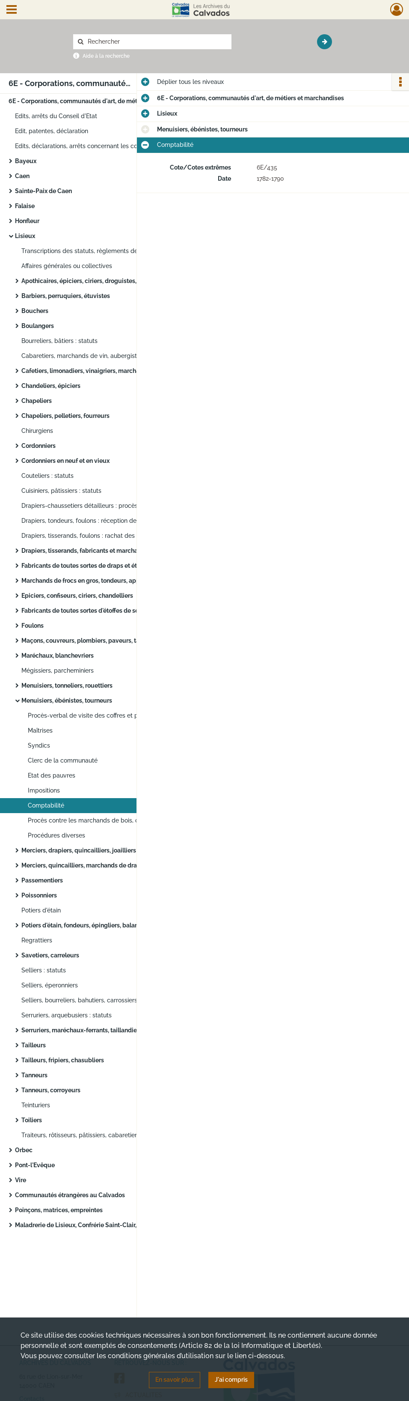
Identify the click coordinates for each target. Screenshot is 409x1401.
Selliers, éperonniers (49, 985)
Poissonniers (39, 895)
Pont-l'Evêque (35, 1165)
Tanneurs (34, 1075)
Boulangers (37, 325)
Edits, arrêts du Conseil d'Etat (56, 116)
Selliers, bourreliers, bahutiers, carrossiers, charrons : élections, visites (107, 1000)
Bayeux (25, 161)
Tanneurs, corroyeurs (50, 1090)
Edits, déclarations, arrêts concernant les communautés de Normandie (100, 146)
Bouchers (34, 310)
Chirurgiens (37, 430)
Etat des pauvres (51, 775)
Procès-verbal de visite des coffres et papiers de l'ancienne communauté (113, 715)
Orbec (24, 1150)
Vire (20, 1180)
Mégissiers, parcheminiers (57, 670)
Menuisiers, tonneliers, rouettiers (67, 685)
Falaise (25, 206)
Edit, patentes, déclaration (51, 131)
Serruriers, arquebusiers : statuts (66, 1015)
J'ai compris (231, 1379)
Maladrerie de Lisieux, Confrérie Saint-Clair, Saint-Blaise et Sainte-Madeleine (100, 1225)
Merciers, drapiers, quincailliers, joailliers (78, 850)
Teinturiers (35, 1105)
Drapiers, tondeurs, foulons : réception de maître (88, 520)
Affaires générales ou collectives (66, 265)
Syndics (39, 745)
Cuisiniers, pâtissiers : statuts (61, 490)
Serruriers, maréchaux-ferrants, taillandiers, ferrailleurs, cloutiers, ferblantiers (107, 1030)
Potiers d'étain (41, 910)
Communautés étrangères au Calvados (70, 1195)
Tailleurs (33, 1045)
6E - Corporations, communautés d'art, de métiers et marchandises (94, 101)
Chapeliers (36, 400)
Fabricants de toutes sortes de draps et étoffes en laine (97, 565)
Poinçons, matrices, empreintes (59, 1210)
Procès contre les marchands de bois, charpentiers (99, 820)
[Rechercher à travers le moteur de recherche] (156, 41)
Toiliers (31, 1120)
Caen (22, 176)
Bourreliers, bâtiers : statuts (59, 340)
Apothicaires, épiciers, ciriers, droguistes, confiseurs (94, 280)
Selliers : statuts (43, 970)
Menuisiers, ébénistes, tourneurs (66, 700)
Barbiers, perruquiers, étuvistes (65, 295)
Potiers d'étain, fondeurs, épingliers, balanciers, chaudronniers (107, 925)
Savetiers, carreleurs (50, 955)
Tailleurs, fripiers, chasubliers (62, 1060)
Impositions (44, 790)
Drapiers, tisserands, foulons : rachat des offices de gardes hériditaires (107, 535)
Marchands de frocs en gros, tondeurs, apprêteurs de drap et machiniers (107, 580)
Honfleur (27, 221)
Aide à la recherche (106, 56)
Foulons (32, 625)
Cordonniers (38, 445)
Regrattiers (36, 940)
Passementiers (42, 880)
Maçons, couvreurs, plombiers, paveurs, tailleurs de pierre (102, 640)
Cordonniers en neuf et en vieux (65, 460)
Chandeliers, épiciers (50, 385)
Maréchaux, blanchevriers (57, 655)
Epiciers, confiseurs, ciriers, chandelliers (77, 595)
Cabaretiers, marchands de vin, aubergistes (82, 355)
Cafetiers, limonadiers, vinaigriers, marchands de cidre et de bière (107, 370)
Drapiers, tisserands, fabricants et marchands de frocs (96, 550)
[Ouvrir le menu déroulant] (11, 10)
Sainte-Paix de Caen (43, 191)
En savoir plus (174, 1379)
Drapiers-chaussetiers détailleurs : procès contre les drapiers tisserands (107, 505)
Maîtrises (40, 730)
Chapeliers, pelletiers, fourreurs (65, 415)
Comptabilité (46, 805)
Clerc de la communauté (63, 760)
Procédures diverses (56, 835)
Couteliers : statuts (47, 475)
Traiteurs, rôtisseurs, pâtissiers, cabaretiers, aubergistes (98, 1135)
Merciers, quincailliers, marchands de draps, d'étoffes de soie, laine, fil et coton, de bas (107, 865)
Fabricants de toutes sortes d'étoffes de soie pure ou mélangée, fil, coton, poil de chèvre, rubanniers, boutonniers (107, 610)
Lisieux (25, 236)
